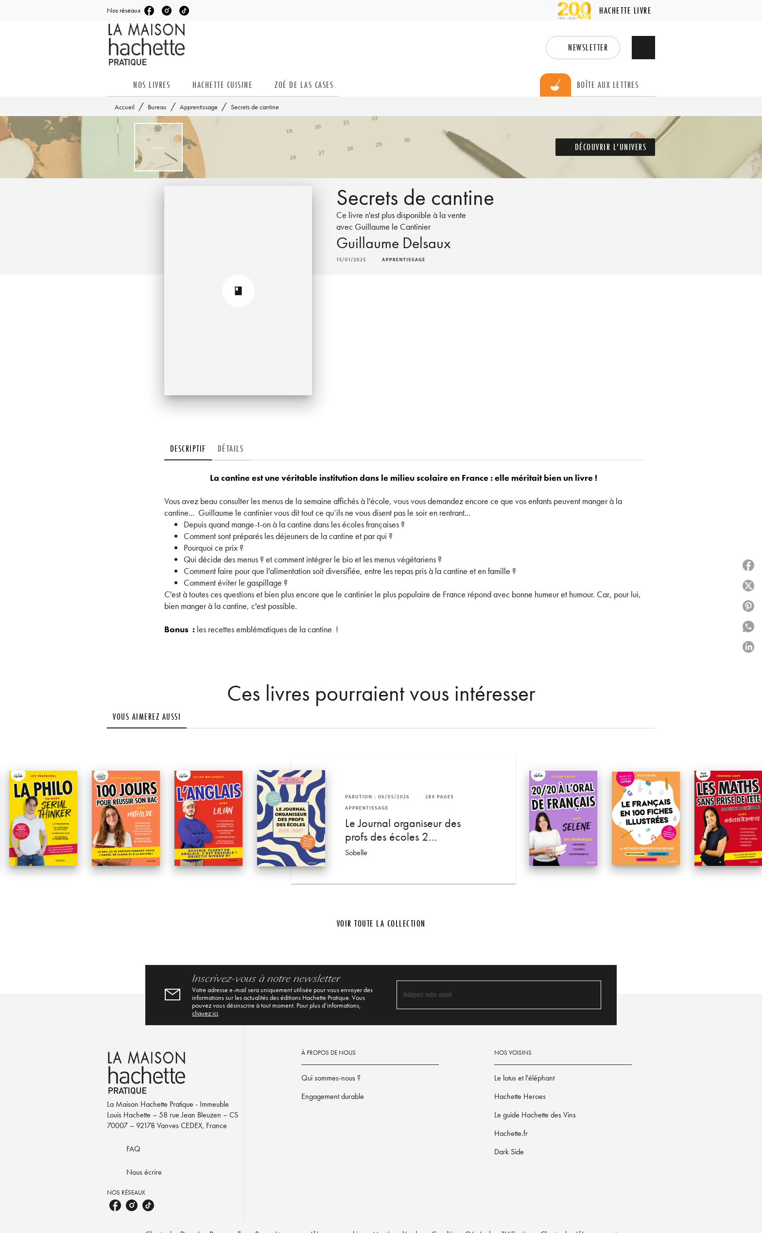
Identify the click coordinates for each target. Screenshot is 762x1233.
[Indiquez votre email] (487, 994)
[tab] (117, 85)
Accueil (125, 106)
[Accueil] (148, 44)
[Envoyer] (589, 995)
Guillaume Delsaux (393, 243)
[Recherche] (643, 47)
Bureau (157, 106)
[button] (583, 47)
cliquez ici (205, 1013)
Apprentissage (199, 106)
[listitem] (149, 10)
